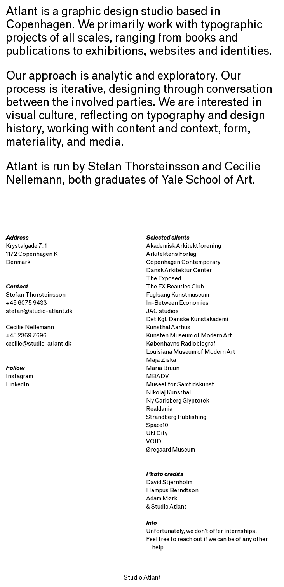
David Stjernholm (169, 483)
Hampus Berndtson (172, 491)
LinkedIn (17, 385)
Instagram (19, 377)
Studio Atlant (142, 578)
